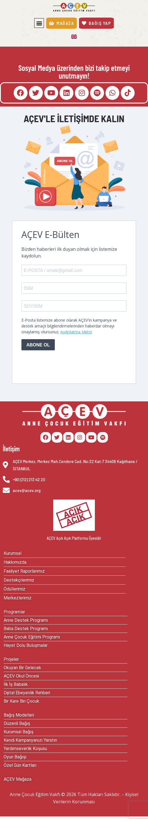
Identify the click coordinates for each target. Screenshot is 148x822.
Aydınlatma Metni (76, 331)
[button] (39, 23)
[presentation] (63, 366)
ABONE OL (38, 345)
